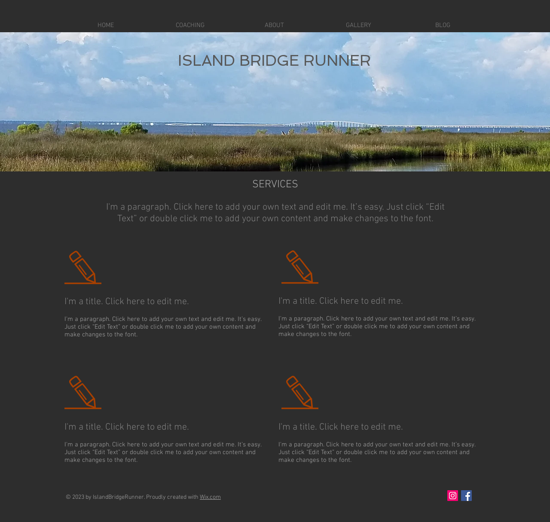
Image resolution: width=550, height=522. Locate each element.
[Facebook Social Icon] (466, 495)
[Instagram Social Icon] (452, 495)
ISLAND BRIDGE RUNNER (274, 60)
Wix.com (210, 497)
